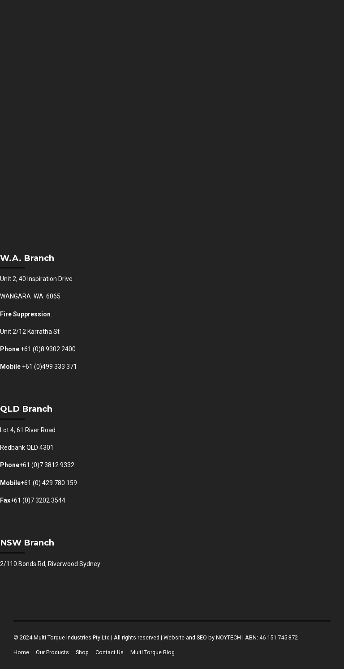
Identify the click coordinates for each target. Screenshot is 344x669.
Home (21, 652)
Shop (82, 652)
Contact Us (109, 652)
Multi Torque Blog (152, 652)
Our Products (52, 652)
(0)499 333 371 (55, 366)
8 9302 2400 (58, 349)
